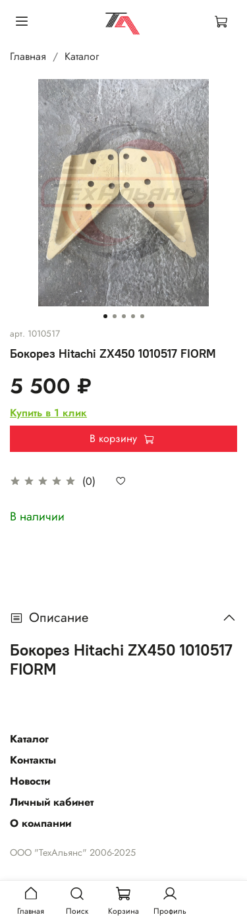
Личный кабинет (52, 802)
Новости (30, 781)
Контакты (33, 760)
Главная (28, 56)
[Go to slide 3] (124, 316)
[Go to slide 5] (142, 316)
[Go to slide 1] (105, 316)
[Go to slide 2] (115, 316)
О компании (40, 823)
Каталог (82, 56)
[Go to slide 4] (133, 316)
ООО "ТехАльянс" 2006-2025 (73, 852)
